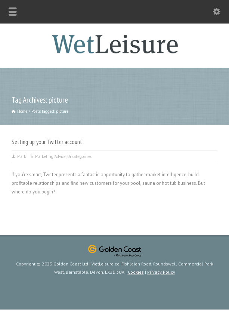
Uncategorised (80, 156)
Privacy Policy (161, 272)
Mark (21, 156)
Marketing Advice (50, 156)
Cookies (136, 272)
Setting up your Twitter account (47, 142)
